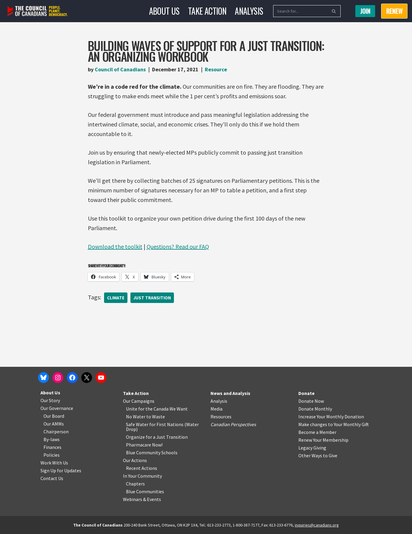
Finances (52, 447)
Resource (216, 69)
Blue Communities (145, 491)
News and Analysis (230, 393)
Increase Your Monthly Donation (331, 417)
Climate (115, 298)
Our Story (50, 400)
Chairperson (56, 432)
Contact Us (51, 478)
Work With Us (54, 463)
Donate (306, 393)
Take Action (207, 11)
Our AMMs (53, 424)
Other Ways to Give (317, 455)
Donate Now (311, 401)
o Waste (156, 417)
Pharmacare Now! (144, 445)
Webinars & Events (142, 499)
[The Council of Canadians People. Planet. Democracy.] (37, 11)
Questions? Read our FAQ (178, 246)
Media (216, 409)
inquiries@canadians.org (317, 525)
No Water (136, 417)
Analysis (249, 11)
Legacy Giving (312, 448)
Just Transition (152, 298)
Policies (51, 455)
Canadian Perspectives (233, 424)
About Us (164, 11)
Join (365, 11)
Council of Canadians (120, 69)
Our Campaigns (138, 401)
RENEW (394, 11)
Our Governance (56, 408)
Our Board (53, 416)
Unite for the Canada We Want (157, 409)
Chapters (135, 484)
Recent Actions (141, 468)
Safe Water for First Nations (155, 424)
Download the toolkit (115, 246)
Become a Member (317, 432)
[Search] (300, 11)
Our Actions (135, 460)
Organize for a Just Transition (157, 437)
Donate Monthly (315, 409)
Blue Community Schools (152, 452)
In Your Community (142, 476)
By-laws (51, 439)
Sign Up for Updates (60, 470)
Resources (220, 417)
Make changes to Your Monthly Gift (333, 424)
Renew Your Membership (323, 440)
